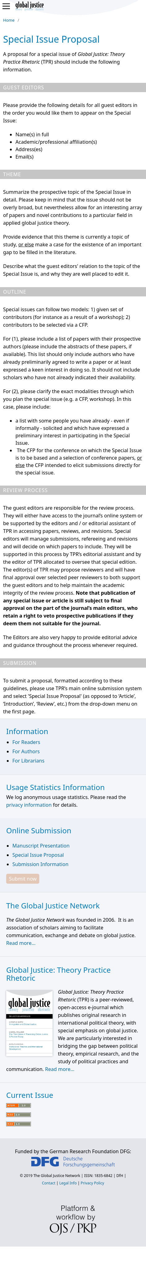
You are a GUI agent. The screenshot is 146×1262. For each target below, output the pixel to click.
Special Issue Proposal (38, 855)
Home (9, 20)
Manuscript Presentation (41, 845)
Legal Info (68, 1183)
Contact (48, 1183)
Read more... (21, 943)
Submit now (22, 878)
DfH (119, 1175)
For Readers (26, 742)
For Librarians (28, 760)
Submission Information (40, 864)
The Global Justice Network (56, 1175)
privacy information (29, 804)
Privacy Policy (92, 1183)
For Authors (26, 751)
